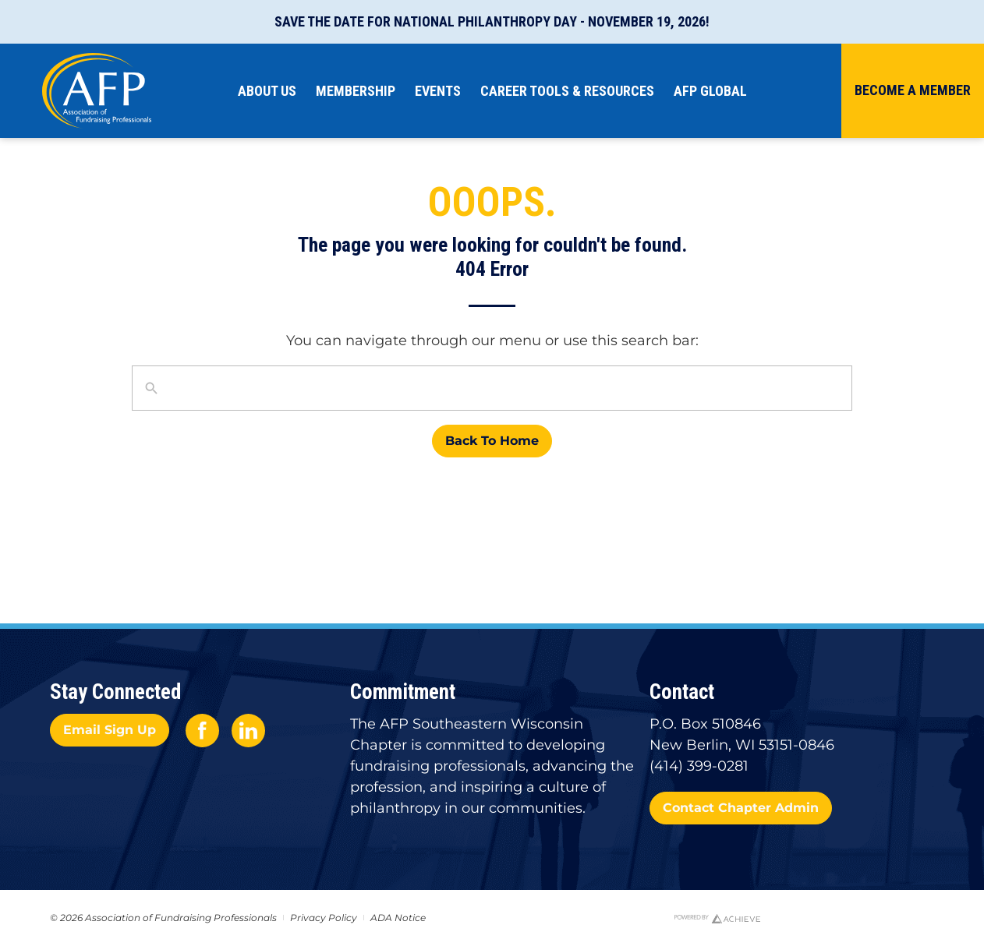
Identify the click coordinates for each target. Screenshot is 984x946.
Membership (359, 91)
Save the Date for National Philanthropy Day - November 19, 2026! (492, 21)
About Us (271, 91)
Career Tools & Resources (571, 91)
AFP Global (714, 91)
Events (442, 91)
